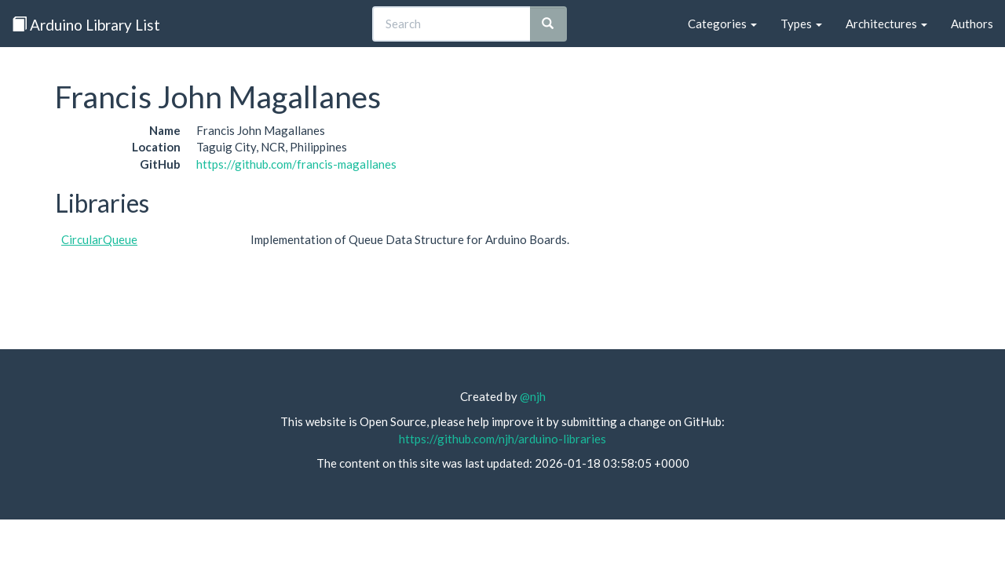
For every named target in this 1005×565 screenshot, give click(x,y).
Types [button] (801, 23)
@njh (533, 396)
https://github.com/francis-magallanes (296, 164)
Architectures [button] (886, 23)
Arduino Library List (86, 25)
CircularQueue (99, 239)
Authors (972, 23)
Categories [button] (722, 23)
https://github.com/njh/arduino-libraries (502, 439)
